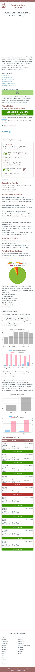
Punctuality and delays (8, 83)
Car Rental (21, 649)
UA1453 (22, 245)
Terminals (20, 637)
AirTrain (4, 651)
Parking (4, 647)
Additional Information (8, 79)
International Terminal (24, 645)
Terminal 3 (21, 643)
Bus (3, 653)
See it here (4, 119)
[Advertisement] (17, 37)
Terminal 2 (21, 641)
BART (3, 657)
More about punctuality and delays (16, 102)
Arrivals (4, 639)
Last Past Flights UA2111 (9, 85)
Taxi (3, 655)
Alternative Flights (7, 81)
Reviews (20, 651)
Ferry (3, 662)
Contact (24, 668)
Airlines (4, 645)
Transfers (4, 664)
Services (20, 647)
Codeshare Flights (7, 77)
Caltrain (4, 660)
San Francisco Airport (18, 6)
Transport (4, 649)
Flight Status (5, 75)
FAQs (19, 653)
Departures (5, 641)
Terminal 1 (20, 639)
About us (29, 668)
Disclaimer (19, 668)
